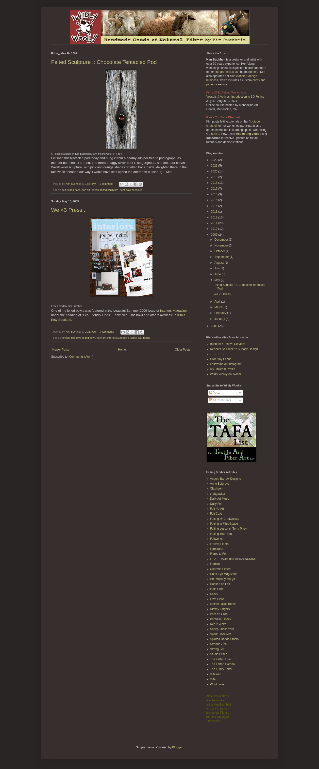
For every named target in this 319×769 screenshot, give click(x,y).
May (217, 280)
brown (65, 337)
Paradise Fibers (220, 619)
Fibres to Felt (218, 553)
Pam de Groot (219, 614)
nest (122, 189)
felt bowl (76, 337)
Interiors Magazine (173, 310)
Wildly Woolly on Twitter (225, 374)
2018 (214, 183)
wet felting (144, 337)
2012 (214, 217)
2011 (214, 223)
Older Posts (182, 349)
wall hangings (134, 189)
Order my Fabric (221, 359)
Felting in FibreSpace (224, 523)
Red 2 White (218, 624)
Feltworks (216, 538)
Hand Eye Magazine (223, 574)
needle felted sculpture (105, 189)
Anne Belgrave (220, 483)
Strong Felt (217, 649)
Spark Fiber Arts (220, 634)
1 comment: (107, 183)
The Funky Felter (221, 669)
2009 (214, 234)
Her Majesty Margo (222, 579)
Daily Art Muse (219, 498)
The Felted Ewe (220, 659)
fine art (86, 189)
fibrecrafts (216, 549)
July (217, 268)
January (220, 319)
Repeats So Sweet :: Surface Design (234, 349)
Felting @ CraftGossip (224, 519)
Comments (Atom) (81, 356)
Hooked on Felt (220, 584)
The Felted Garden (222, 664)
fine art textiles (224, 72)
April (217, 301)
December (221, 239)
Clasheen (216, 488)
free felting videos (248, 134)
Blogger (177, 747)
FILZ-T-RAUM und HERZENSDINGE (234, 559)
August (219, 262)
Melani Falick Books (223, 604)
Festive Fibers (219, 544)
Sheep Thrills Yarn (222, 629)
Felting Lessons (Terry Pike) (228, 528)
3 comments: (107, 331)
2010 (214, 229)
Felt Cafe (216, 513)
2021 (214, 165)
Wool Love (217, 684)
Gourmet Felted (220, 569)
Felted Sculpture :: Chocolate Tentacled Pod (104, 62)
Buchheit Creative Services (228, 344)
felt (64, 189)
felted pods (74, 189)
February (220, 313)
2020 (214, 171)
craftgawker (217, 493)
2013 (214, 211)
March (218, 307)
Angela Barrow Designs (225, 478)
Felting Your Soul (221, 534)
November (221, 245)
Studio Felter (218, 654)
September (222, 257)
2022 (214, 160)
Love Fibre (217, 599)
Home (122, 349)
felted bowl (88, 337)
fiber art (101, 337)
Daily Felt (216, 504)
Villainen (215, 674)
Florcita (215, 564)
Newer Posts (60, 349)
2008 (214, 326)
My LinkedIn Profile (222, 369)
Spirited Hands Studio (224, 639)
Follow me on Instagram (226, 364)
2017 (214, 188)
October (220, 251)
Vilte (213, 679)
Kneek (214, 594)
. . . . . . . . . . (218, 354)
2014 (214, 206)
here (255, 72)
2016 (214, 194)
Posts (214, 392)
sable (133, 337)
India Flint (216, 589)
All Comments (220, 400)
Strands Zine (218, 644)
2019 (214, 177)
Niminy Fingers (220, 609)
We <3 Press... (69, 210)
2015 (214, 200)
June (217, 274)
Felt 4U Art (217, 508)
